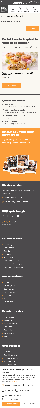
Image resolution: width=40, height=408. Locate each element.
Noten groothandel (10, 358)
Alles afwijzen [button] (29, 404)
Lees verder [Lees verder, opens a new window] (14, 381)
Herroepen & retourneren (12, 267)
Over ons (6, 352)
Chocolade (7, 295)
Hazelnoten (7, 320)
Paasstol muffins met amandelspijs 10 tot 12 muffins (19, 74)
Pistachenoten (8, 333)
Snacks (5, 299)
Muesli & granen (9, 292)
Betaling (6, 251)
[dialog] (20, 387)
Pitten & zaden (8, 286)
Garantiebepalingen (10, 261)
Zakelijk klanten (9, 355)
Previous (31, 47)
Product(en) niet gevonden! (15, 16)
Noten (5, 282)
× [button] (37, 368)
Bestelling (7, 245)
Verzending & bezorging (12, 264)
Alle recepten (11, 85)
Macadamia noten (10, 324)
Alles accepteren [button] (11, 404)
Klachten (6, 254)
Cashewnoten (8, 317)
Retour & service (9, 257)
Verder (32, 29)
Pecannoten (7, 330)
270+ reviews (7, 224)
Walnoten (7, 336)
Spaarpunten (8, 248)
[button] (20, 399)
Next (37, 47)
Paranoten (7, 327)
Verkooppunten (9, 361)
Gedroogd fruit (8, 289)
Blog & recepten (9, 365)
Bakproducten (8, 302)
